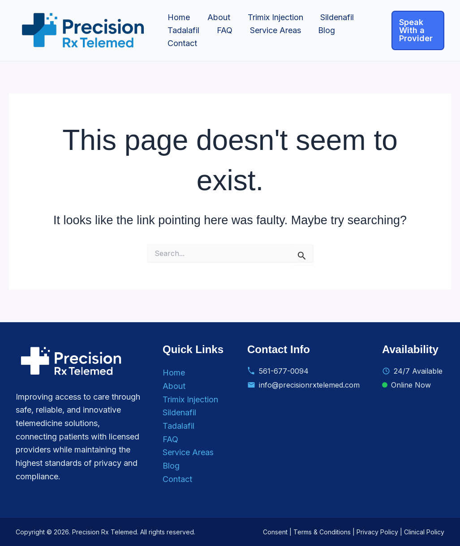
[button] (417, 30)
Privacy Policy (377, 532)
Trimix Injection (272, 17)
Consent (275, 532)
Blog (322, 30)
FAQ (223, 30)
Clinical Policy (424, 532)
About (217, 17)
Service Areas (272, 30)
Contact (182, 43)
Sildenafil (333, 17)
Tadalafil (183, 30)
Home (178, 17)
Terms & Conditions (322, 532)
